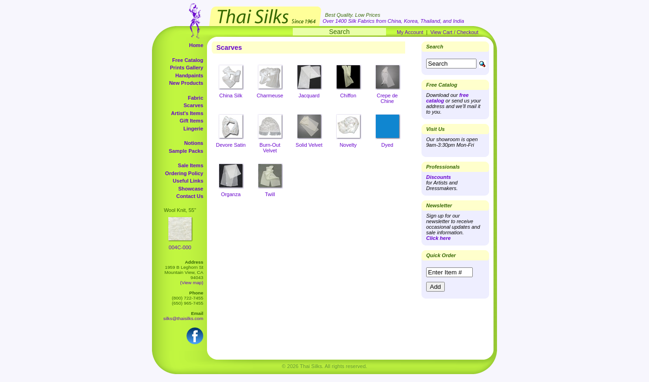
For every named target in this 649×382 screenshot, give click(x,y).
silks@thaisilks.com (183, 318)
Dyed (387, 145)
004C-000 (180, 247)
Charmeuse (269, 95)
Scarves (193, 105)
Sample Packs (186, 151)
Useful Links (188, 181)
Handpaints (189, 75)
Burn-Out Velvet (270, 147)
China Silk (230, 95)
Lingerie (193, 128)
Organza (231, 194)
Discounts (438, 177)
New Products (186, 83)
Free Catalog (187, 60)
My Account (410, 32)
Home (196, 45)
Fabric (195, 98)
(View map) (191, 282)
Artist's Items (187, 113)
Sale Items (190, 165)
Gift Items (191, 120)
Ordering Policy (184, 173)
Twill (270, 194)
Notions (193, 143)
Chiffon (348, 95)
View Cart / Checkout (454, 32)
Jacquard (308, 95)
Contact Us (189, 196)
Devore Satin (231, 145)
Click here (438, 238)
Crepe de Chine (387, 98)
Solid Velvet (309, 145)
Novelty (348, 145)
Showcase (190, 188)
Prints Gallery (186, 67)
